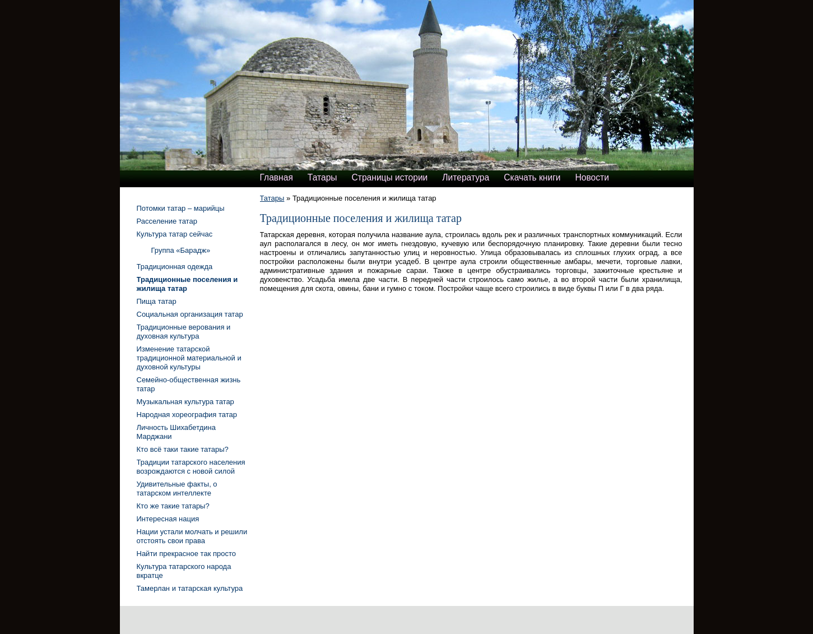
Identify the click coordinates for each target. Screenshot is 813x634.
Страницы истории (390, 177)
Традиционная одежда (175, 266)
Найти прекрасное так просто (186, 553)
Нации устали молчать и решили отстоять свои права (192, 536)
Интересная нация (168, 519)
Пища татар (156, 301)
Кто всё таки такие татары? (183, 449)
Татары (322, 177)
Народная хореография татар (187, 414)
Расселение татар (167, 221)
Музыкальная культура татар (185, 401)
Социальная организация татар (190, 314)
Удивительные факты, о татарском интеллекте (177, 488)
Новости (592, 177)
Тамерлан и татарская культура (190, 588)
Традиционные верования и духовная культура (184, 331)
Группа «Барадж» (181, 250)
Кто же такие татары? (173, 506)
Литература (465, 177)
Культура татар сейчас (175, 234)
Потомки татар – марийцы (181, 208)
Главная (276, 177)
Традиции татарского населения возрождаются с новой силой (191, 466)
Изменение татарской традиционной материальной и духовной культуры (189, 358)
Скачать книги (532, 177)
